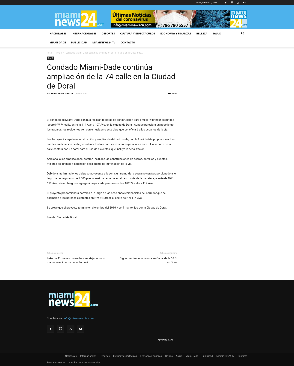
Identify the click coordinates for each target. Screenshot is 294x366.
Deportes (108, 33)
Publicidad (79, 42)
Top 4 (59, 52)
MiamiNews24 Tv (103, 42)
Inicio (49, 52)
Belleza (201, 33)
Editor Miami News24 (62, 93)
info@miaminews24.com (79, 318)
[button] (242, 34)
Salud (217, 33)
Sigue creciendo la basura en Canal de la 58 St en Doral (148, 260)
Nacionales (58, 33)
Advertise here (165, 339)
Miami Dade (58, 42)
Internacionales (84, 33)
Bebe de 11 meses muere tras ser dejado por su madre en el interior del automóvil (76, 260)
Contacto (128, 42)
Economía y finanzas (175, 33)
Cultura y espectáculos (137, 33)
